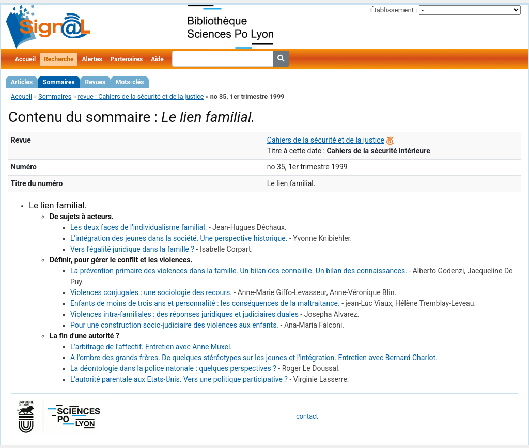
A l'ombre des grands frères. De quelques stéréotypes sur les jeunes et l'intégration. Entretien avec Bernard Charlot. (254, 357)
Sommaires (58, 82)
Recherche (58, 59)
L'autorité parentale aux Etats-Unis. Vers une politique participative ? (179, 379)
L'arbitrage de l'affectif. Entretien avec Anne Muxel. (151, 347)
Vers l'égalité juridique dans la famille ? (132, 249)
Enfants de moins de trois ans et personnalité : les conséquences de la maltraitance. (205, 303)
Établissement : (393, 10)
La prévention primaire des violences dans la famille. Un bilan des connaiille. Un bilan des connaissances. (238, 271)
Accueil (25, 59)
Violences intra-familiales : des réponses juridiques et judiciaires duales (184, 314)
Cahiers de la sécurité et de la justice (325, 140)
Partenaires (127, 59)
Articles (22, 82)
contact (307, 416)
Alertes (92, 59)
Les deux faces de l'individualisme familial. (138, 227)
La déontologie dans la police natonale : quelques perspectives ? (173, 368)
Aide (157, 59)
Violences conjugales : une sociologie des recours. (151, 292)
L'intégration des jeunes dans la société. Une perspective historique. (178, 238)
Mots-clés (130, 82)
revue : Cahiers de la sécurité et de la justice (140, 96)
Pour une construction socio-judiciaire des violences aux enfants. (174, 325)
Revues (95, 82)
